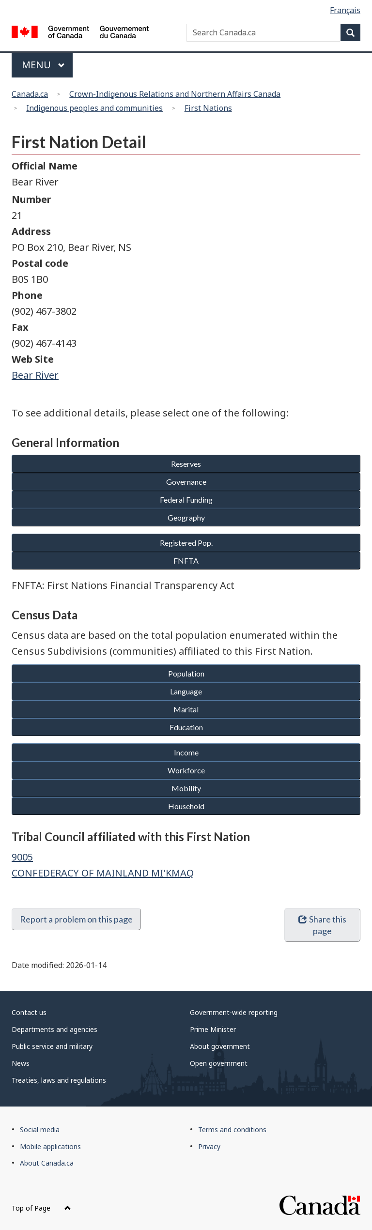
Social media (40, 1129)
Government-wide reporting (234, 1012)
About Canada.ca (47, 1163)
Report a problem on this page (76, 919)
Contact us (29, 1012)
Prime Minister (213, 1029)
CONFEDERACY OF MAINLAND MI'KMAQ (103, 872)
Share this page (322, 925)
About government (220, 1046)
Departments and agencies (54, 1029)
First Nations (208, 108)
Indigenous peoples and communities (94, 108)
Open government (219, 1063)
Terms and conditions (232, 1129)
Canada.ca (30, 94)
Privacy (209, 1146)
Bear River (35, 375)
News (21, 1063)
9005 (22, 856)
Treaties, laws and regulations (59, 1080)
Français (345, 10)
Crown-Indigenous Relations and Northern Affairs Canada (174, 94)
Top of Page (41, 1208)
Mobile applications (50, 1146)
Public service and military (52, 1046)
